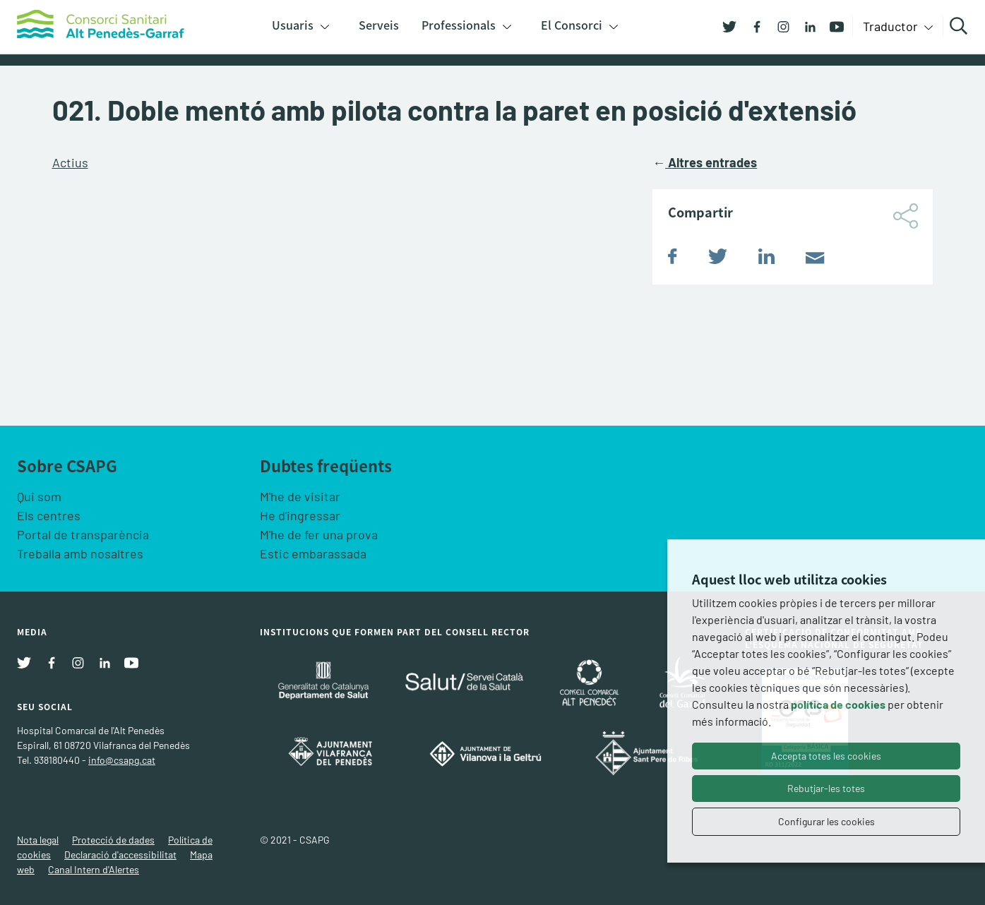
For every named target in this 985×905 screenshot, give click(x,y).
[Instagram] (778, 25)
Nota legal (38, 840)
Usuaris (293, 24)
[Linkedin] (805, 25)
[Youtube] (832, 25)
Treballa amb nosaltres (80, 553)
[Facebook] (751, 25)
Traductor (892, 26)
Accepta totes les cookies (826, 756)
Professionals (459, 24)
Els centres (48, 515)
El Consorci (571, 24)
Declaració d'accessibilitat (120, 855)
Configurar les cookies (826, 821)
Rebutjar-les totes (826, 788)
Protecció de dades (113, 840)
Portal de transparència (83, 534)
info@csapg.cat (121, 760)
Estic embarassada (313, 553)
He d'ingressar (300, 515)
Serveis (379, 24)
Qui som (39, 496)
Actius (70, 162)
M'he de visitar (300, 496)
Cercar (960, 26)
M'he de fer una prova (319, 534)
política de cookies (838, 704)
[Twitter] (729, 25)
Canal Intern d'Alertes (93, 869)
